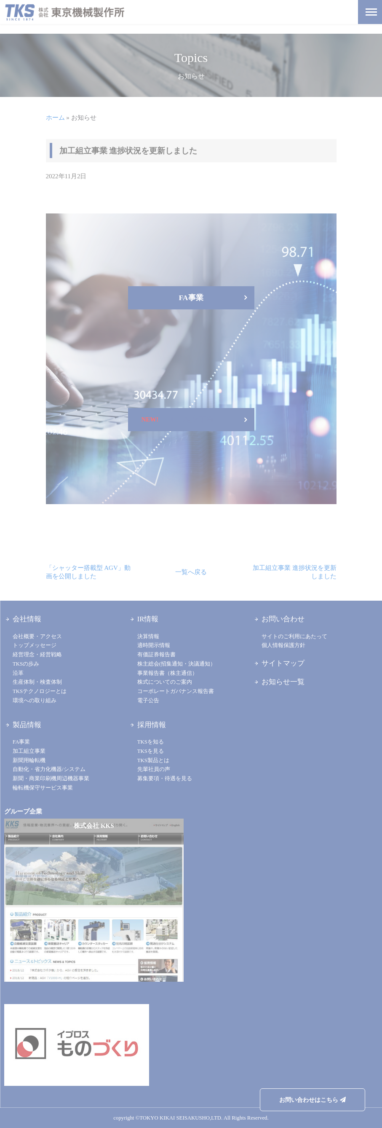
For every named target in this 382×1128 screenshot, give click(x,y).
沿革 (18, 673)
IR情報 (148, 619)
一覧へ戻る (191, 572)
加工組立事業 (29, 751)
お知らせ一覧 (283, 682)
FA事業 (21, 742)
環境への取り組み (34, 701)
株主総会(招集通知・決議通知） (176, 664)
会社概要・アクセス (37, 636)
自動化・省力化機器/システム (49, 769)
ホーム (55, 117)
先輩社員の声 (153, 769)
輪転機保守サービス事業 (43, 788)
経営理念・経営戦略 (37, 655)
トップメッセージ (34, 645)
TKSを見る (150, 751)
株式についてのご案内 (164, 682)
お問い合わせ (283, 619)
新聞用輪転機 (29, 760)
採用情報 (151, 725)
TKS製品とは (153, 760)
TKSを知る (150, 742)
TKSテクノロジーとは (40, 691)
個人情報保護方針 (283, 645)
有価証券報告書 (156, 655)
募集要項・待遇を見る (164, 779)
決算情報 (148, 636)
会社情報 (27, 619)
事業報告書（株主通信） (167, 673)
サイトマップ (283, 663)
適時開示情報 (153, 645)
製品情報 (27, 725)
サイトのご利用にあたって (294, 636)
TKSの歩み (26, 664)
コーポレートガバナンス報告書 (175, 691)
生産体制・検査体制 (37, 682)
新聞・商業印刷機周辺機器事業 (51, 779)
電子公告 (148, 701)
